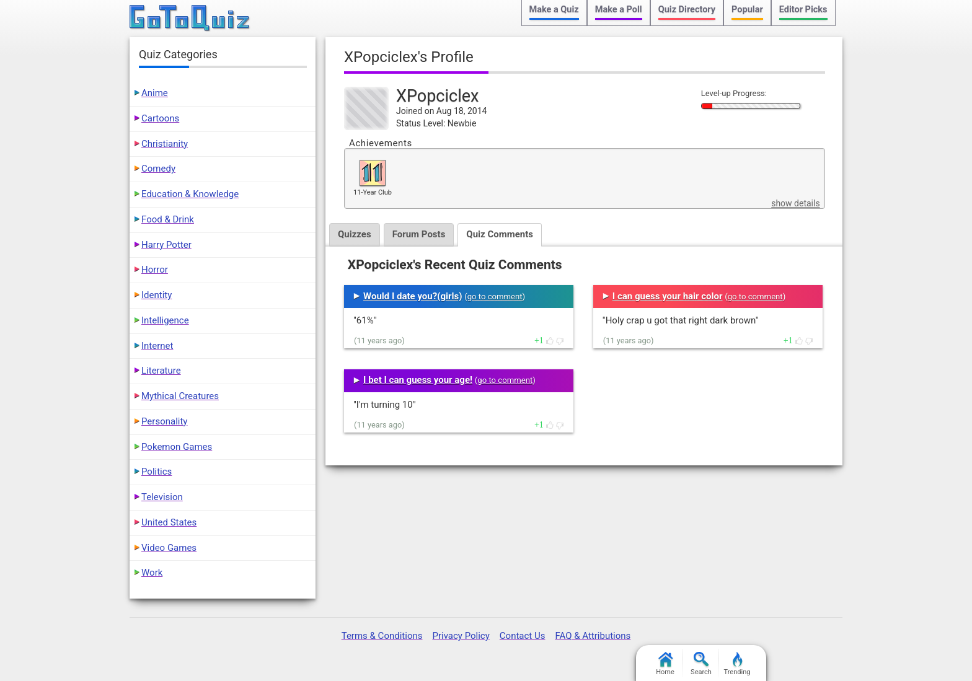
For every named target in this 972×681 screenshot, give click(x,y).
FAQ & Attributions (592, 635)
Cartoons (160, 118)
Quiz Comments (499, 234)
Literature (161, 370)
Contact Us (523, 635)
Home (665, 664)
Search (701, 664)
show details (795, 203)
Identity (156, 295)
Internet (157, 345)
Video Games (169, 547)
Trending (737, 664)
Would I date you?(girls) (412, 296)
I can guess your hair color (667, 296)
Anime (154, 93)
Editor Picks (803, 9)
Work (151, 572)
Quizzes (354, 234)
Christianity (164, 143)
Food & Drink (167, 219)
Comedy (158, 168)
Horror (154, 269)
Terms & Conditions (382, 635)
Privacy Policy (460, 635)
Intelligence (165, 320)
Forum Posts (419, 234)
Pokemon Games (176, 446)
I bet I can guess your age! (417, 379)
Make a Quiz (554, 9)
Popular (747, 9)
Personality (164, 421)
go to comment (495, 296)
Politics (156, 471)
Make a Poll (618, 9)
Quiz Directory (686, 9)
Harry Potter (166, 244)
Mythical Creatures (180, 396)
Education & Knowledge (190, 194)
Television (162, 497)
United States (169, 522)
